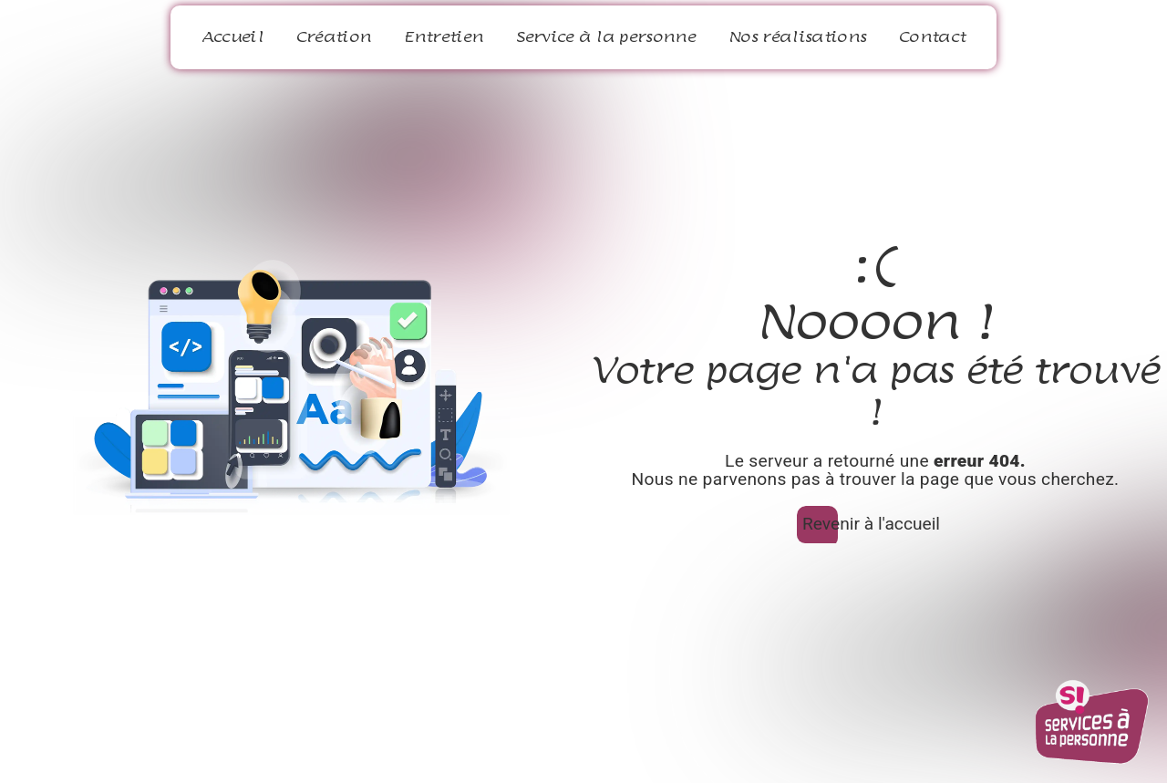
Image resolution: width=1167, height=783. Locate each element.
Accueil (232, 37)
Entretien (443, 37)
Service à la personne (606, 37)
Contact (932, 37)
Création (334, 37)
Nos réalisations (797, 37)
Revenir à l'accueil (871, 523)
